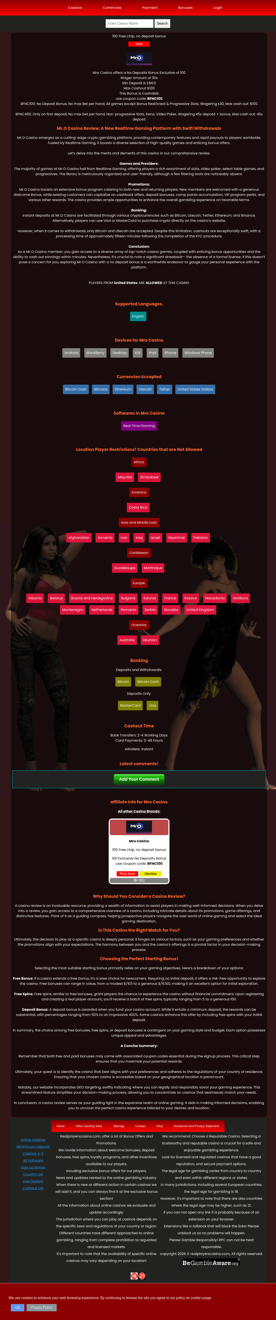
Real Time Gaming (139, 425)
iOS (138, 352)
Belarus (56, 598)
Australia (127, 640)
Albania (35, 598)
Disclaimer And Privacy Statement (196, 1126)
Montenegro (72, 609)
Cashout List (33, 1188)
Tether (164, 389)
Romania (128, 609)
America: (139, 492)
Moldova (240, 598)
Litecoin (145, 389)
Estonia (150, 598)
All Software (33, 1160)
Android (71, 352)
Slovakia (171, 609)
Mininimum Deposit (33, 1146)
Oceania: (139, 624)
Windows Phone (198, 352)
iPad (152, 352)
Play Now (127, 873)
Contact (140, 1126)
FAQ (160, 1126)
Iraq (139, 537)
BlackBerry (95, 352)
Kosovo (191, 598)
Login (218, 7)
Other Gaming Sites (89, 1126)
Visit (139, 43)
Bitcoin (123, 681)
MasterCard (130, 705)
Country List (33, 1174)
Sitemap (118, 1126)
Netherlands (101, 609)
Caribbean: (139, 552)
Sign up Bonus (33, 1167)
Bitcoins (100, 389)
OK (17, 1307)
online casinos (33, 1139)
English (138, 316)
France (170, 598)
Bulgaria (128, 598)
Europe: (139, 583)
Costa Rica (138, 507)
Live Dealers (33, 1181)
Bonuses (185, 7)
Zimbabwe (149, 477)
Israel (155, 537)
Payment (150, 7)
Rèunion (150, 640)
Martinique (153, 567)
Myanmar (176, 537)
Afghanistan (78, 537)
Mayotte (125, 477)
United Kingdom (200, 609)
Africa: (139, 462)
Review (151, 873)
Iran (124, 537)
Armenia (105, 537)
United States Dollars (195, 389)
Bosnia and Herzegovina (92, 598)
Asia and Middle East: (139, 522)
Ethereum (123, 389)
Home (61, 1126)
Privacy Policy (41, 1307)
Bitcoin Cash (76, 389)
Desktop (120, 352)
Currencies (112, 7)
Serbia (150, 609)
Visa (152, 705)
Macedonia (215, 598)
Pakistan (200, 537)
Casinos (75, 7)
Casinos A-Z (33, 1153)
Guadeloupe (124, 567)
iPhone (170, 352)
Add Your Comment (139, 779)
